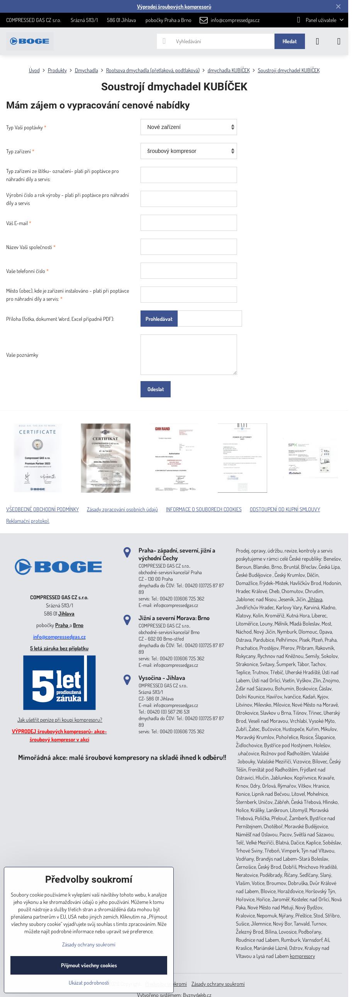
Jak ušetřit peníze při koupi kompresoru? (59, 719)
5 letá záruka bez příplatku (59, 648)
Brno (78, 625)
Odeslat (155, 389)
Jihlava (66, 613)
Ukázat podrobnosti (89, 982)
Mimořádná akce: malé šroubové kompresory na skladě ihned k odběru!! (122, 757)
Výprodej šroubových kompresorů (174, 6)
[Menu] (339, 41)
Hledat (290, 41)
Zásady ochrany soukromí (218, 983)
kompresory (302, 956)
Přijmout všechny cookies (89, 965)
